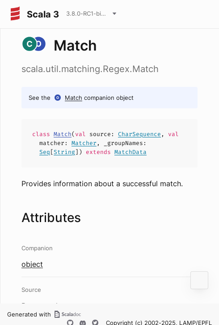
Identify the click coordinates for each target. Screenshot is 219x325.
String (64, 152)
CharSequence (139, 134)
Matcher (84, 143)
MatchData (130, 152)
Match (73, 97)
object (32, 264)
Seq (44, 152)
